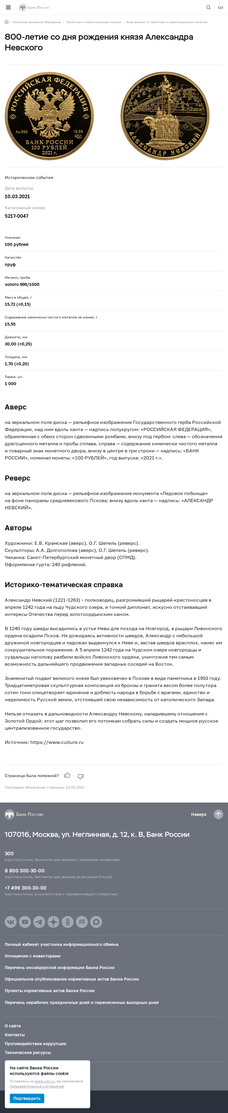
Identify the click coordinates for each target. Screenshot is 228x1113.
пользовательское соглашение (37, 1086)
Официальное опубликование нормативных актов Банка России (72, 978)
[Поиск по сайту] (212, 7)
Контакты (15, 1034)
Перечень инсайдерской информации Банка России (60, 967)
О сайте (13, 1025)
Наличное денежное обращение (37, 22)
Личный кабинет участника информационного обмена (61, 944)
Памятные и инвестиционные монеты (93, 22)
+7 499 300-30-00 (25, 888)
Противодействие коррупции (35, 1043)
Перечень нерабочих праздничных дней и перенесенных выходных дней (82, 1002)
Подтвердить (27, 1098)
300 (9, 853)
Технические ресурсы (28, 1052)
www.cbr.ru (44, 1081)
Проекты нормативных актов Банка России (50, 990)
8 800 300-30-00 (25, 870)
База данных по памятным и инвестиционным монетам (167, 22)
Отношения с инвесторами (33, 955)
